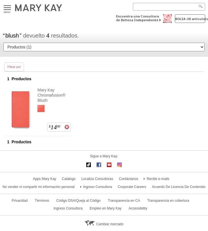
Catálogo (69, 179)
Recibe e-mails (158, 179)
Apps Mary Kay (44, 179)
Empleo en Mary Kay (105, 208)
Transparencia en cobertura (168, 201)
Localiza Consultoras (97, 179)
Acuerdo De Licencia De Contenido (178, 187)
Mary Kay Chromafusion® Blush (51, 95)
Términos (42, 201)
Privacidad (20, 201)
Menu (7, 8)
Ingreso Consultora (97, 187)
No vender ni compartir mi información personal (39, 187)
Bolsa (190, 19)
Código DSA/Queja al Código (78, 201)
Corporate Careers (132, 187)
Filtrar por (14, 66)
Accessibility (138, 208)
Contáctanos (128, 179)
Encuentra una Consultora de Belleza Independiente (137, 18)
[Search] (169, 7)
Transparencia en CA (124, 201)
